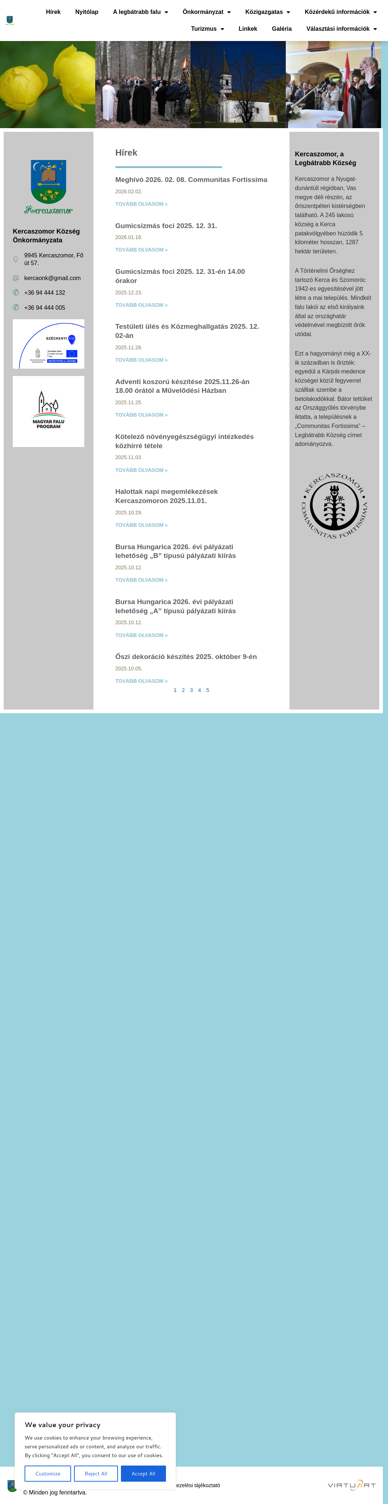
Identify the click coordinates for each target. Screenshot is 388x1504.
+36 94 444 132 (44, 293)
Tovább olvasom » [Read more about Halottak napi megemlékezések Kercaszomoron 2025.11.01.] (141, 525)
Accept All (143, 1473)
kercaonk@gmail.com (52, 278)
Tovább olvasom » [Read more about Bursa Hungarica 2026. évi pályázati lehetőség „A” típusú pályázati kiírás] (141, 635)
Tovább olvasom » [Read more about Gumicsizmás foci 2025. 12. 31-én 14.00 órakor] (141, 305)
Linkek (248, 29)
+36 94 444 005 (44, 308)
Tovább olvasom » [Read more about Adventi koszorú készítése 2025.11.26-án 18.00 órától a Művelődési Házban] (141, 415)
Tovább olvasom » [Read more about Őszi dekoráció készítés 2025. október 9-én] (141, 681)
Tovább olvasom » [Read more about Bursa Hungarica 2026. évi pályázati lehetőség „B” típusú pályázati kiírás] (141, 580)
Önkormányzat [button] (207, 12)
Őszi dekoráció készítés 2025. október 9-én (186, 656)
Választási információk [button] (341, 29)
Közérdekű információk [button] (341, 12)
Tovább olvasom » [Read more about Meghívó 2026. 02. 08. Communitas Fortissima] (141, 204)
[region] (95, 1450)
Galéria (282, 29)
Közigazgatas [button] (267, 12)
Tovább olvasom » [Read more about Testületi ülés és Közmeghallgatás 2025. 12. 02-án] (141, 360)
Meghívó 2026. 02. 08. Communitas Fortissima (191, 179)
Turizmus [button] (207, 29)
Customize (47, 1473)
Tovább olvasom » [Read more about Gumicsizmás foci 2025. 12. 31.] (141, 250)
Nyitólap (86, 12)
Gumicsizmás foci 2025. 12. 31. (166, 226)
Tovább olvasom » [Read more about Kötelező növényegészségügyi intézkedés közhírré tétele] (141, 470)
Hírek (53, 12)
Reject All (96, 1473)
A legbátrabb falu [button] (140, 12)
